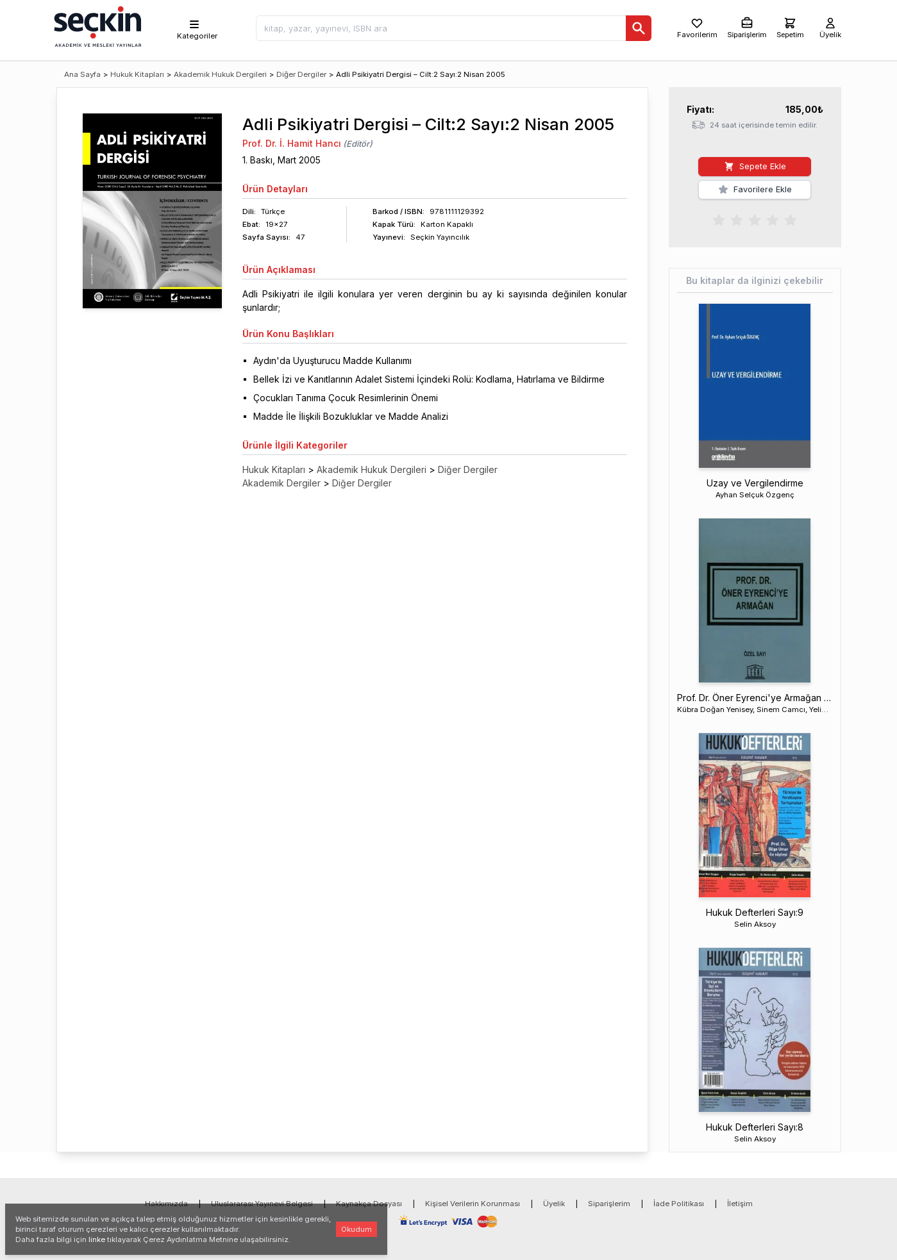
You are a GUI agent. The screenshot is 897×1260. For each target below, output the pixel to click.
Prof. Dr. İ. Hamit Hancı (291, 143)
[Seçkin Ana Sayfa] (96, 25)
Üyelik (554, 1203)
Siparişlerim (609, 1203)
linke (96, 1239)
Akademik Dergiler (281, 482)
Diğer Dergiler (301, 74)
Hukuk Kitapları (137, 74)
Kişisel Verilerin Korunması (472, 1203)
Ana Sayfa (82, 74)
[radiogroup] (754, 219)
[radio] (718, 219)
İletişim (740, 1203)
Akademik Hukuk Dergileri (220, 74)
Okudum (356, 1229)
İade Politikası (678, 1203)
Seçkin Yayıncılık (439, 237)
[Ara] (638, 28)
